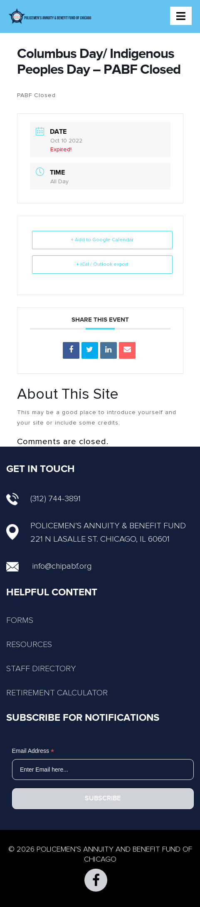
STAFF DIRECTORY (41, 669)
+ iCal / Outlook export (102, 264)
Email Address (33, 751)
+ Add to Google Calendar (102, 239)
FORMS (19, 620)
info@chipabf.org (62, 566)
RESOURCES (29, 644)
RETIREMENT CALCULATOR (57, 693)
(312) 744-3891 (43, 499)
